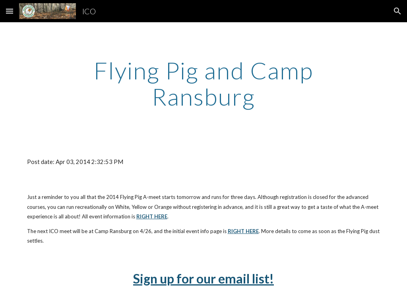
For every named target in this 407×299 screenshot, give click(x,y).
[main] (203, 83)
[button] (9, 11)
